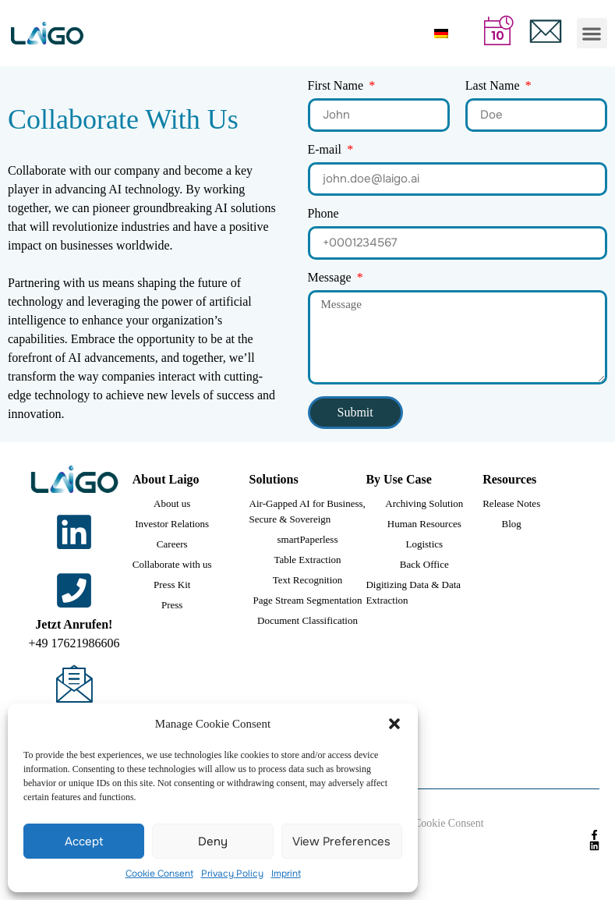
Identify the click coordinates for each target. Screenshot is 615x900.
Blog (511, 524)
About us (172, 503)
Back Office (424, 564)
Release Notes (511, 503)
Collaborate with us (172, 564)
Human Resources (424, 524)
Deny (213, 841)
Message (331, 278)
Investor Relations (172, 524)
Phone (323, 214)
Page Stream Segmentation (307, 600)
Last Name (494, 86)
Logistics (424, 544)
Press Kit (172, 584)
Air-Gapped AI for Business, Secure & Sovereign (307, 511)
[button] (394, 724)
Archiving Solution (424, 503)
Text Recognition (308, 580)
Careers (172, 544)
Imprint (286, 873)
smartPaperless (307, 539)
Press (171, 605)
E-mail (326, 150)
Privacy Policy (232, 873)
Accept (84, 841)
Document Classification (307, 620)
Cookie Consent (159, 873)
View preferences (341, 841)
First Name (337, 86)
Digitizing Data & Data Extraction (413, 592)
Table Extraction (307, 559)
